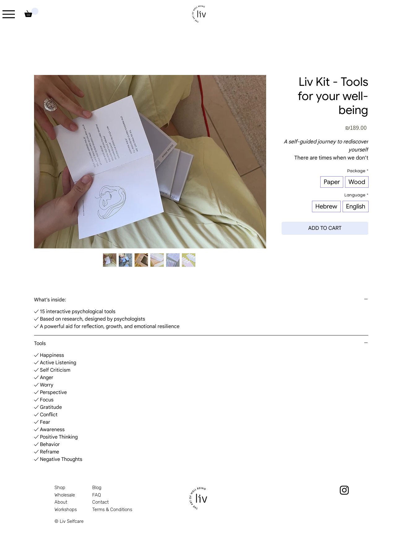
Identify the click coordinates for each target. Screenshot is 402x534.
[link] (31, 12)
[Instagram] (344, 490)
